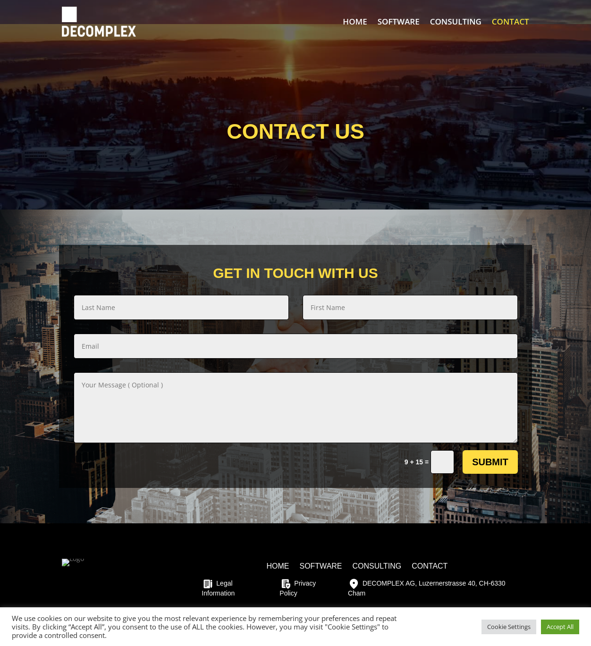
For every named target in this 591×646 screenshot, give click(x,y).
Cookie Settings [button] (509, 626)
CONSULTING (455, 21)
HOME (355, 21)
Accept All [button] (560, 626)
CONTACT (510, 21)
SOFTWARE (399, 21)
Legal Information (218, 587)
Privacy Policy (297, 587)
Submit (490, 462)
